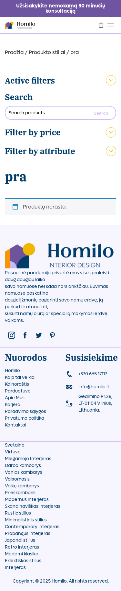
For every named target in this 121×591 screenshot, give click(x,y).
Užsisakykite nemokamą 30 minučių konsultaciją (60, 8)
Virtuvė (13, 452)
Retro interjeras (22, 547)
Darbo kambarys (23, 465)
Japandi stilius (20, 540)
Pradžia (14, 52)
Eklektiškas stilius (23, 561)
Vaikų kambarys (22, 486)
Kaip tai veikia (20, 377)
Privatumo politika (24, 418)
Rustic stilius (18, 513)
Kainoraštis (17, 384)
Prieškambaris (20, 493)
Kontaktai (15, 425)
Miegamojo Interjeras (28, 459)
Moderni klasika (21, 554)
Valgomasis (17, 479)
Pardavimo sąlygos (25, 411)
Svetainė (15, 445)
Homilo (12, 371)
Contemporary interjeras (32, 527)
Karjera (12, 405)
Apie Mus (15, 398)
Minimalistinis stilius (26, 520)
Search (19, 97)
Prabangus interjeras (27, 533)
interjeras (15, 567)
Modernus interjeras (27, 499)
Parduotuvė (18, 391)
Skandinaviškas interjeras (32, 506)
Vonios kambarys (23, 472)
